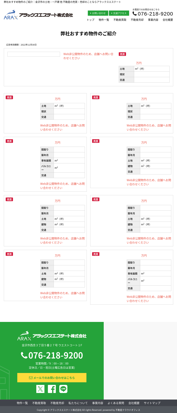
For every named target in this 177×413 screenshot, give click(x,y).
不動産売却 (137, 20)
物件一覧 (104, 20)
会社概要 (168, 20)
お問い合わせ (98, 13)
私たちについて (78, 403)
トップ (90, 20)
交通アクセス (119, 13)
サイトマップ (152, 403)
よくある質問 (116, 403)
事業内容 (153, 20)
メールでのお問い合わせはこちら (52, 378)
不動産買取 (119, 20)
